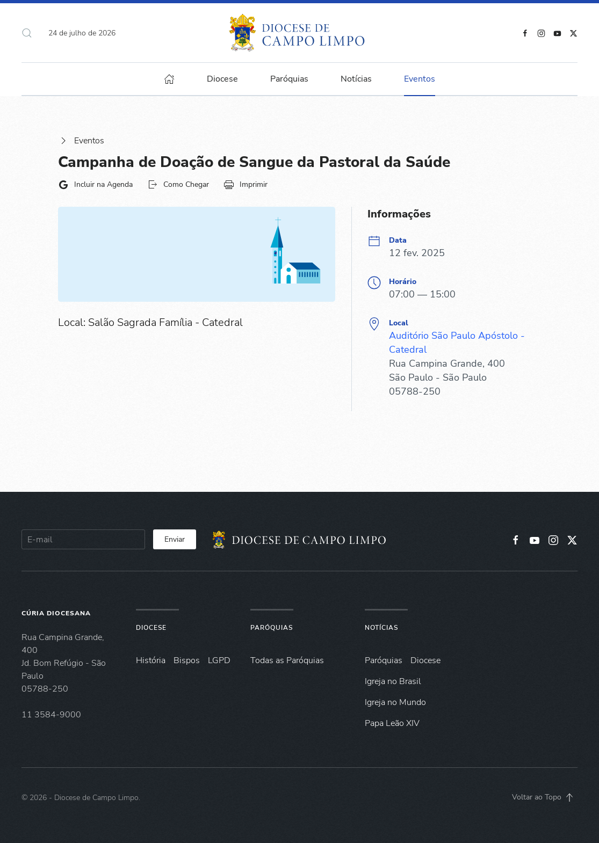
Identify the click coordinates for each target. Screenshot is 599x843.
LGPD (219, 660)
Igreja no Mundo (395, 702)
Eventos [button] (419, 79)
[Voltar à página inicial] (299, 33)
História (150, 660)
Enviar (174, 539)
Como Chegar (178, 184)
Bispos (187, 660)
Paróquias (289, 79)
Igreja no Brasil (393, 681)
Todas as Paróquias (287, 660)
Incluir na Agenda (95, 184)
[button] (26, 32)
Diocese (151, 627)
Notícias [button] (356, 79)
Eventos (81, 141)
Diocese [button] (222, 79)
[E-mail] (83, 539)
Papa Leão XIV (392, 723)
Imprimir (245, 184)
